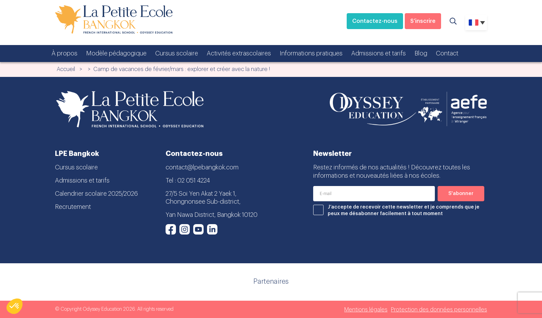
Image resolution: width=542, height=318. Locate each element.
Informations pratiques (311, 53)
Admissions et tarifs (378, 53)
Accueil (66, 69)
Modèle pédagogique (116, 53)
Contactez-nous (375, 21)
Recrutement (73, 207)
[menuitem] (476, 22)
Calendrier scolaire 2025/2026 (96, 194)
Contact (447, 53)
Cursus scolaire (176, 53)
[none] (476, 22)
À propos (64, 53)
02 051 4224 (193, 180)
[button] (14, 306)
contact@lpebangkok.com (202, 167)
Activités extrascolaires (239, 53)
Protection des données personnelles (439, 309)
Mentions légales (365, 309)
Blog (420, 53)
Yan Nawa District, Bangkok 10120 (212, 215)
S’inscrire (423, 21)
